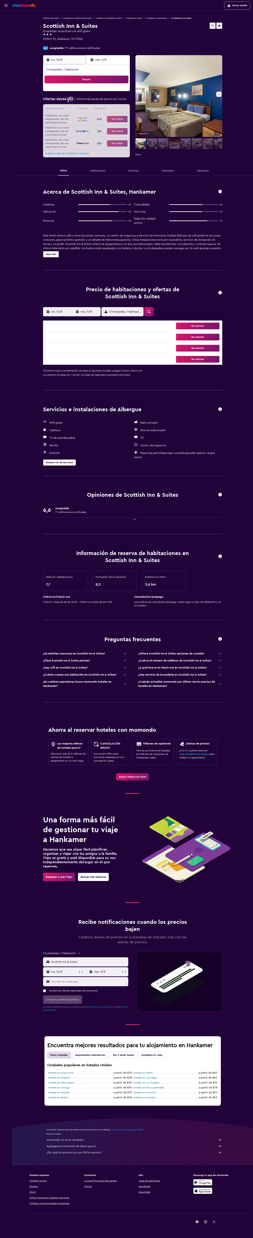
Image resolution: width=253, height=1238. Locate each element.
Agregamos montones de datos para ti (134, 1146)
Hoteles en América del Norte (77, 18)
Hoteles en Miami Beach (61, 1083)
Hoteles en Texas (134, 18)
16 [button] (120, 109)
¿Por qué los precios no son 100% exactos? (134, 1152)
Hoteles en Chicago (59, 1087)
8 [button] (112, 101)
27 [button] (95, 126)
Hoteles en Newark (58, 1092)
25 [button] (78, 126)
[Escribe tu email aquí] (89, 981)
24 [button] (70, 126)
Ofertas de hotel (51, 18)
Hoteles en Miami (143, 1073)
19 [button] (87, 118)
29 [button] (112, 126)
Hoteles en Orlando (59, 1078)
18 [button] (78, 118)
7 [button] (104, 101)
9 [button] (121, 101)
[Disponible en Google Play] (202, 1182)
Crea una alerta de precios (194, 754)
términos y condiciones (100, 1007)
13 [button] (95, 109)
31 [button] (70, 135)
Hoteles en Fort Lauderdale (148, 1087)
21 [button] (104, 118)
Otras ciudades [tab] (59, 1055)
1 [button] (112, 92)
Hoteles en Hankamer (156, 18)
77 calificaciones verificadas (82, 48)
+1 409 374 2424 (53, 43)
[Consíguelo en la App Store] (202, 1191)
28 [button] (103, 126)
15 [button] (112, 109)
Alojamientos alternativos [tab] (90, 1055)
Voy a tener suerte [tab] (123, 1055)
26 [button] (87, 126)
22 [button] (112, 118)
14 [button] (104, 109)
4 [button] (78, 101)
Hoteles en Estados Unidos (109, 18)
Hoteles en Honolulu (144, 1092)
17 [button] (70, 118)
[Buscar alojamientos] (6, 23)
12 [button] (87, 109)
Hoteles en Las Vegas (145, 1078)
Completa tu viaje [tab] (151, 1055)
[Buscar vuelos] (6, 16)
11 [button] (78, 109)
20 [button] (95, 118)
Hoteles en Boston (58, 1097)
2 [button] (121, 92)
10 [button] (70, 109)
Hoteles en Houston (144, 1097)
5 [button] (87, 101)
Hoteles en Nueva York (61, 1073)
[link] (132, 776)
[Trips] (6, 41)
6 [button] (95, 101)
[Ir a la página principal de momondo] (24, 5)
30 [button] (120, 126)
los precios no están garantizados (127, 1130)
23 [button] (120, 118)
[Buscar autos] (6, 31)
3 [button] (70, 101)
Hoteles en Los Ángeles (146, 1083)
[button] (6, 5)
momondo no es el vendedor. (134, 1140)
